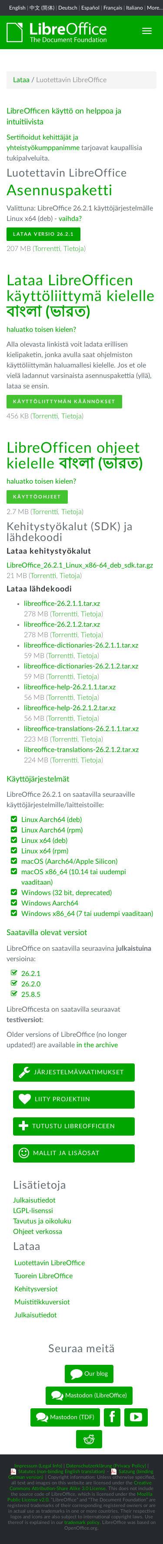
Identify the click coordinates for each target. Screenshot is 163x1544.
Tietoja (73, 248)
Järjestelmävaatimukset (71, 1072)
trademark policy (82, 1522)
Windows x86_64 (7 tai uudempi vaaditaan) (87, 913)
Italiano (134, 7)
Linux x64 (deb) (44, 840)
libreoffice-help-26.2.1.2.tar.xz (70, 708)
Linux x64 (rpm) (44, 851)
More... (155, 7)
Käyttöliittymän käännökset (64, 401)
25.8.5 (30, 994)
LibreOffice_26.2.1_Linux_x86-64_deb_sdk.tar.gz (80, 565)
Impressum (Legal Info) (38, 1466)
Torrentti (47, 248)
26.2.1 (30, 973)
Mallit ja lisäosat (59, 1153)
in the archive (97, 1045)
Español (90, 7)
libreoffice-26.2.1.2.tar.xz (62, 624)
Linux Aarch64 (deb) (51, 819)
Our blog (89, 1374)
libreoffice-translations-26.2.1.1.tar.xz (81, 728)
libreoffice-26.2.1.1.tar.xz (62, 603)
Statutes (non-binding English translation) (61, 1471)
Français (112, 7)
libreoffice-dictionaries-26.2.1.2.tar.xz (81, 666)
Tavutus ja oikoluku (42, 1221)
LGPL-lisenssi (33, 1210)
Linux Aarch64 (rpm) (52, 830)
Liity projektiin (54, 1099)
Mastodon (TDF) (65, 1417)
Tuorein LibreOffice (43, 1276)
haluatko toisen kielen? (41, 329)
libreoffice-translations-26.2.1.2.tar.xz (81, 749)
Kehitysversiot (36, 1289)
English (17, 7)
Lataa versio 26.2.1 (43, 234)
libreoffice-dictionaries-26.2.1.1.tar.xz (81, 645)
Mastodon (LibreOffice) (89, 1396)
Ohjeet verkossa (37, 1231)
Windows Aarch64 (49, 903)
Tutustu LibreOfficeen (67, 1126)
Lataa (21, 80)
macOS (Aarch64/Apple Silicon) (69, 861)
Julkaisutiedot (34, 1200)
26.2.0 (30, 984)
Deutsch (67, 7)
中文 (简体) (42, 7)
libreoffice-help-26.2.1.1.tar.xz (70, 687)
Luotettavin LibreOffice (49, 1263)
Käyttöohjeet (37, 497)
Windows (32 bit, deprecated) (66, 892)
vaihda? (70, 218)
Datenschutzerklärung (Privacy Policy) (106, 1466)
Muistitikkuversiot (42, 1302)
